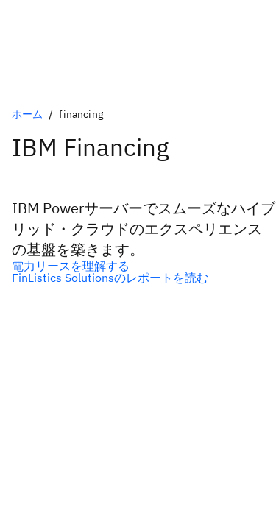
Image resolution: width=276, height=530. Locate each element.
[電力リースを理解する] (138, 266)
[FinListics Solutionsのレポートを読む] (138, 277)
